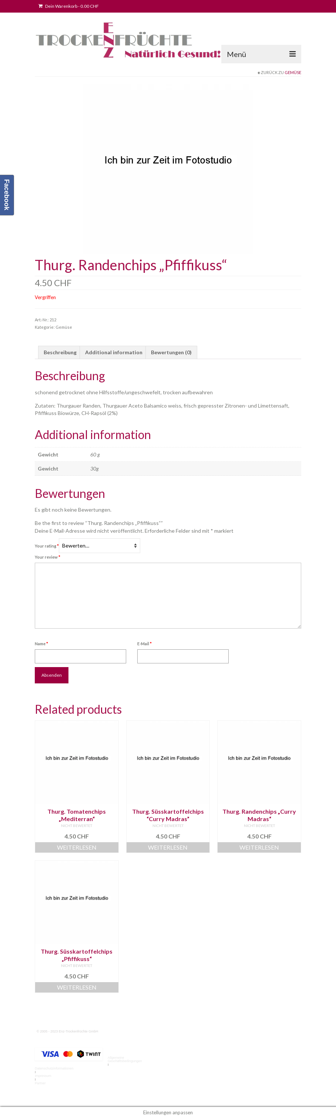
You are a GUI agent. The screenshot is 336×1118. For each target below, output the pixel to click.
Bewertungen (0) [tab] (171, 352)
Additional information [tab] (113, 352)
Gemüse (293, 72)
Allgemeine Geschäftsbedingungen (125, 1059)
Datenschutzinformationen (54, 1068)
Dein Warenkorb (68, 6)
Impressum (43, 1076)
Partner (40, 1083)
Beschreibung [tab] (60, 352)
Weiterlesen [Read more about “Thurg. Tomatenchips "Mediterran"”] (77, 847)
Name (41, 643)
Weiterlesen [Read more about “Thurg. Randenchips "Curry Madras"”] (259, 847)
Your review (47, 557)
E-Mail (144, 643)
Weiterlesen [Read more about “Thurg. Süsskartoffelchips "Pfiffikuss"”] (77, 987)
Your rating (47, 545)
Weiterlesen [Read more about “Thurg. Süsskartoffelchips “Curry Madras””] (168, 847)
